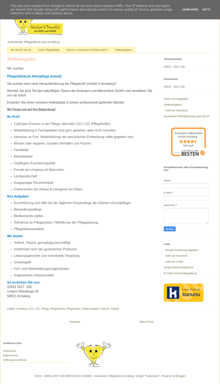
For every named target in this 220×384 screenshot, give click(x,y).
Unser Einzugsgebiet (176, 98)
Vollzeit (115, 308)
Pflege (45, 308)
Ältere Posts (146, 321)
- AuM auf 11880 (173, 261)
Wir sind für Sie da (21, 50)
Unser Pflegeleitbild (48, 50)
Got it (206, 9)
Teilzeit (105, 308)
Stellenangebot (123, 50)
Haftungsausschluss (15, 359)
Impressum (9, 350)
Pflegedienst (57, 308)
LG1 (31, 308)
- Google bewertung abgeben (181, 250)
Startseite (74, 321)
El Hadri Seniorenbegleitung (180, 273)
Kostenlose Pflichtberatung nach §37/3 (186, 116)
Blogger (180, 375)
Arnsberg (21, 308)
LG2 (37, 308)
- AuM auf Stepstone (176, 110)
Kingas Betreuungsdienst (178, 267)
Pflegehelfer (73, 308)
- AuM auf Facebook (175, 255)
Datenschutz (10, 355)
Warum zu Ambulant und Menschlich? (87, 50)
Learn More (190, 9)
